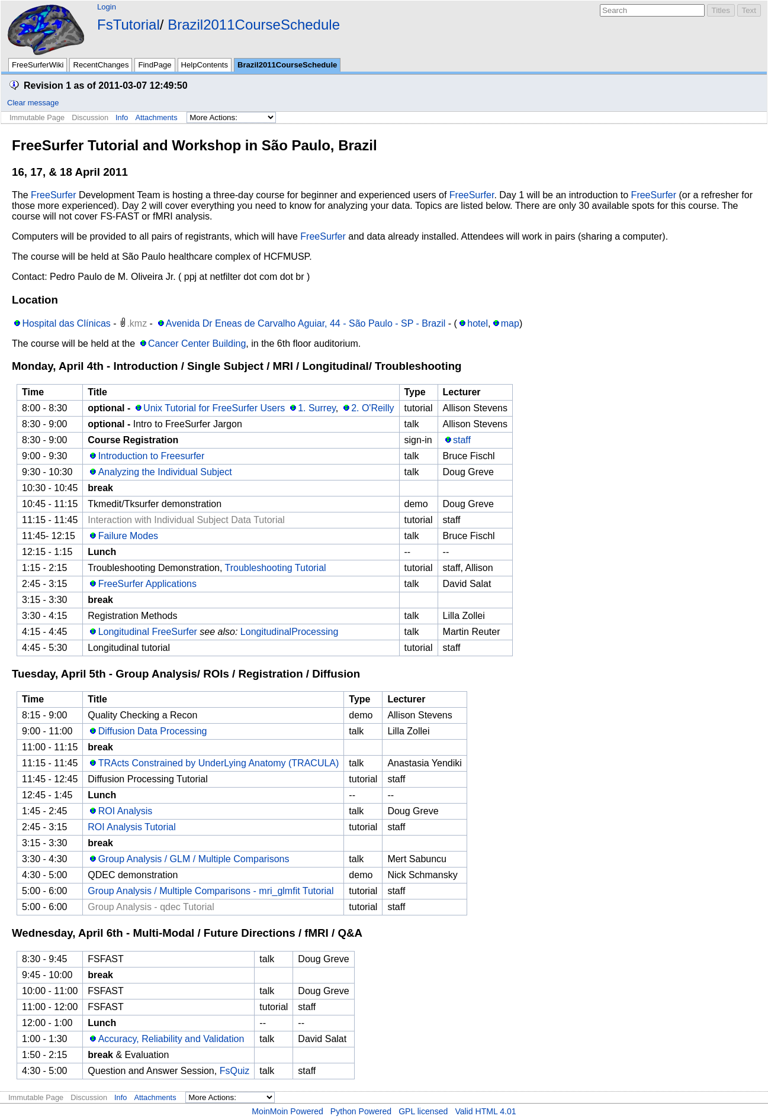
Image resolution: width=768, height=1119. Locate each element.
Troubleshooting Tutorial (275, 568)
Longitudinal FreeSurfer (147, 632)
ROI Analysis (125, 811)
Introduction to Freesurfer (151, 456)
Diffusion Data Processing (152, 731)
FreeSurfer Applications (147, 584)
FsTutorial (128, 25)
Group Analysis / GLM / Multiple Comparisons (194, 859)
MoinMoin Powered (287, 1111)
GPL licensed (423, 1111)
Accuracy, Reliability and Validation (171, 1039)
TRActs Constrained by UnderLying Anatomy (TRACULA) (218, 763)
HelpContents (204, 64)
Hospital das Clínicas (66, 323)
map (510, 323)
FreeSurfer (53, 195)
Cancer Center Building (197, 343)
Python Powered (360, 1111)
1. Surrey (317, 408)
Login (106, 6)
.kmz (137, 323)
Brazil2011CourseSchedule (254, 25)
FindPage (154, 64)
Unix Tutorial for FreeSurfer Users (214, 408)
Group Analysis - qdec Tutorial (151, 907)
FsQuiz (235, 1071)
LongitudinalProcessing (289, 632)
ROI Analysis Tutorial (132, 827)
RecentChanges (100, 64)
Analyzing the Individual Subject (165, 472)
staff (462, 440)
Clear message (33, 102)
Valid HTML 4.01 (485, 1111)
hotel (477, 323)
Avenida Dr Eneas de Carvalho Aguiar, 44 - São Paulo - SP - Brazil (306, 323)
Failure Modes (128, 536)
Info (121, 117)
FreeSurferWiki (37, 64)
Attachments (156, 117)
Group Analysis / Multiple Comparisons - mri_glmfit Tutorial (210, 891)
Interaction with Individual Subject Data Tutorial (186, 520)
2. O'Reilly (372, 408)
